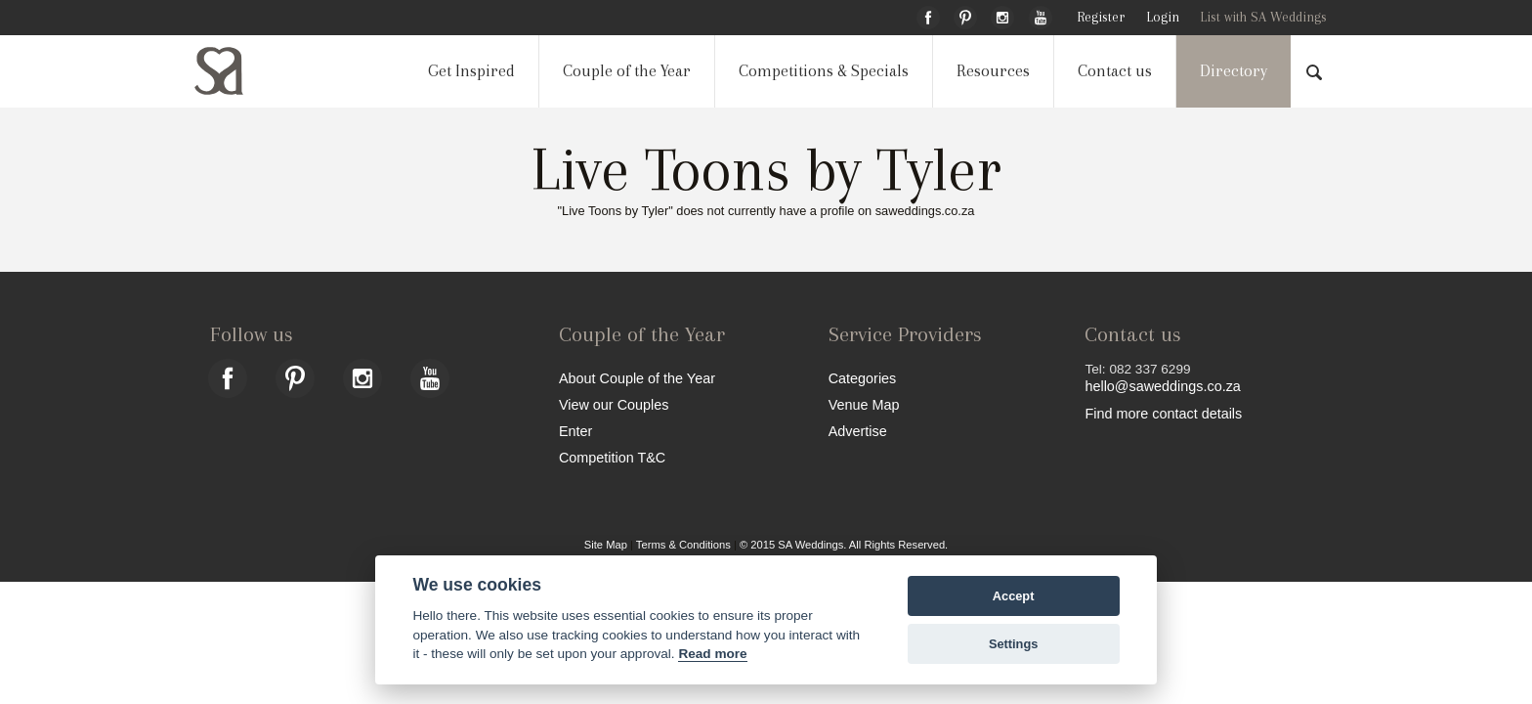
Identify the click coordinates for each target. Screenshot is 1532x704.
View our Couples (614, 404)
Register (1101, 17)
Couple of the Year (627, 71)
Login (1162, 17)
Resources (993, 71)
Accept (1014, 596)
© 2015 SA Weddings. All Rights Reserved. (844, 544)
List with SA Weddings (1263, 17)
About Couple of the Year (637, 378)
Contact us (1115, 71)
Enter (575, 430)
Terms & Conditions (683, 544)
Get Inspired (471, 71)
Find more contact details (1163, 413)
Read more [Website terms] (712, 653)
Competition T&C (612, 457)
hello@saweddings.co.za (1162, 386)
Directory (1233, 71)
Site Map (605, 544)
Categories (863, 378)
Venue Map (864, 404)
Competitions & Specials (824, 71)
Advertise (858, 430)
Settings (1013, 644)
